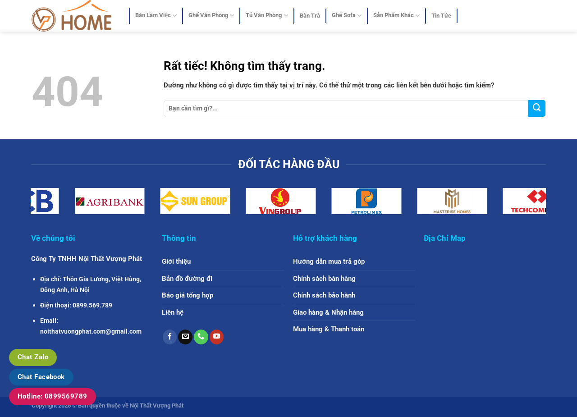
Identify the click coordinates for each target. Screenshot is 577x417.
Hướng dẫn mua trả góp (329, 261)
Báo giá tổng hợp (187, 295)
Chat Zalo (33, 357)
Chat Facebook (41, 377)
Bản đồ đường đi (187, 279)
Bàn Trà (310, 15)
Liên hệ (172, 312)
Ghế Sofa (347, 15)
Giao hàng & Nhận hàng (328, 312)
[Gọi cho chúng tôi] (201, 337)
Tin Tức (441, 15)
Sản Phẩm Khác (396, 15)
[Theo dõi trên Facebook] (170, 337)
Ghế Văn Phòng (211, 15)
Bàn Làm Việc (156, 15)
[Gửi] (536, 108)
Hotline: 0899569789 (52, 396)
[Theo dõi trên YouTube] (217, 337)
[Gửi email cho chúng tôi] (185, 337)
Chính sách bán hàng (324, 279)
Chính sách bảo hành (324, 295)
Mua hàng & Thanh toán (328, 329)
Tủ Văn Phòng (267, 15)
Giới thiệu (176, 261)
